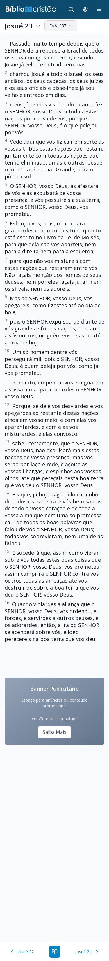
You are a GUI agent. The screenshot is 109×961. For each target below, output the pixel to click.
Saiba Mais (54, 732)
